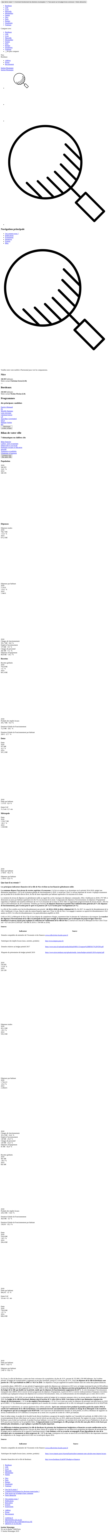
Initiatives (8, 239)
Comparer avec (6, 456)
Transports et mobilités (8, 451)
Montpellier (9, 1473)
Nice (6, 1478)
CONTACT (9, 1518)
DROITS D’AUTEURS (13, 1524)
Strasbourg (8, 1484)
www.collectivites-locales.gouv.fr (56, 935)
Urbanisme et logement (9, 453)
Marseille (8, 1471)
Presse (7, 62)
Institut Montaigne (7, 68)
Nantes (7, 1475)
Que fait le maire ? (7, 2)
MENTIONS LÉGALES (13, 1520)
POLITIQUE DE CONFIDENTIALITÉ (18, 1522)
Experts (7, 241)
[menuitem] (56, 81)
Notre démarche (81, 2)
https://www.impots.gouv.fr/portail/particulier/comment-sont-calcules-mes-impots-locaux (75, 1453)
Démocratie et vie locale (9, 445)
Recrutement (9, 64)
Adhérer (8, 60)
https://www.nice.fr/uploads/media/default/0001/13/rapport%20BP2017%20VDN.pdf (74, 947)
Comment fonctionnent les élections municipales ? (31, 2)
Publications (9, 235)
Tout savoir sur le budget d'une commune (61, 2)
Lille (6, 1467)
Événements (9, 237)
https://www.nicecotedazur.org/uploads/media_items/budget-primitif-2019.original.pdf (74, 952)
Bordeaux (8, 1465)
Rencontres (9, 1503)
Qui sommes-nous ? (12, 234)
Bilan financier (6, 442)
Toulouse (8, 1486)
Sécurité (3, 449)
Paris (7, 1480)
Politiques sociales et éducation (11, 447)
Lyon (7, 1469)
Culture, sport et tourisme (9, 444)
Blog (6, 243)
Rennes (7, 1482)
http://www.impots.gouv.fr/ (54, 941)
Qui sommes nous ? (12, 1499)
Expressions (9, 1507)
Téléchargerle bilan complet (7, 427)
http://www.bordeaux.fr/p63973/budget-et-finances (62, 1459)
